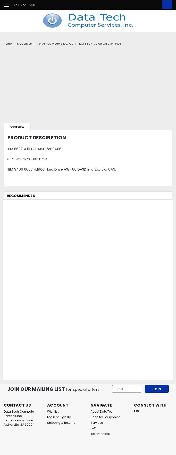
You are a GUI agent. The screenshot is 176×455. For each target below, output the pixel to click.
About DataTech (103, 411)
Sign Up (65, 417)
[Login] (155, 5)
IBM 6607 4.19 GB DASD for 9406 (100, 44)
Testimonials (100, 434)
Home (8, 44)
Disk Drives (24, 44)
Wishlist (53, 411)
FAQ (93, 428)
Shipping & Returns (61, 423)
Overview (17, 127)
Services (97, 423)
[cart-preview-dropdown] (166, 4)
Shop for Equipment (105, 417)
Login (51, 417)
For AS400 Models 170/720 (55, 44)
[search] (144, 5)
